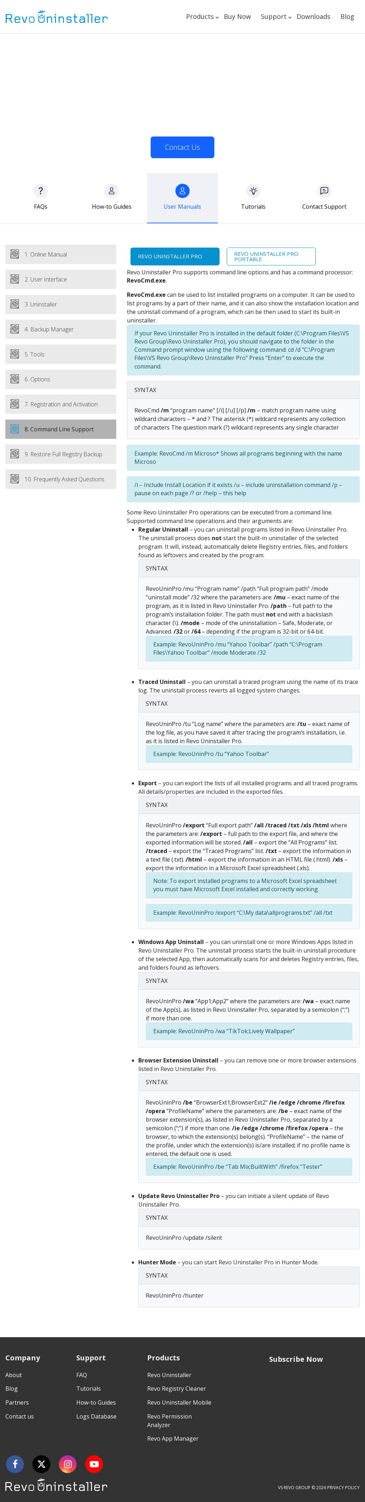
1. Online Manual (46, 254)
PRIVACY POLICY (343, 1488)
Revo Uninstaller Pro (170, 256)
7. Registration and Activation (61, 404)
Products (200, 16)
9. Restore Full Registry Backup (63, 454)
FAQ (81, 1375)
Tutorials (88, 1388)
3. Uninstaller (41, 304)
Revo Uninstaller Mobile (179, 1402)
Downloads (313, 16)
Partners (17, 1402)
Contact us (19, 1416)
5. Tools (35, 354)
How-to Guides (96, 1402)
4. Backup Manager (49, 329)
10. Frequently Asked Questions (64, 479)
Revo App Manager (173, 1438)
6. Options (37, 379)
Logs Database (96, 1416)
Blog (347, 16)
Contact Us (182, 147)
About (13, 1375)
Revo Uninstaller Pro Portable (266, 256)
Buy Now (237, 16)
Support (274, 16)
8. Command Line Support (59, 429)
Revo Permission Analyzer (169, 1420)
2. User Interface (46, 279)
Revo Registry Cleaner (176, 1388)
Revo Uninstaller (169, 1375)
